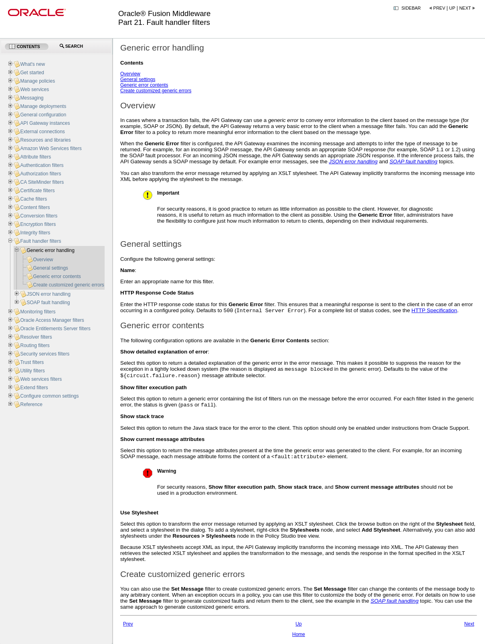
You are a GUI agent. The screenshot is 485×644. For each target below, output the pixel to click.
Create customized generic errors (155, 90)
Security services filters (44, 354)
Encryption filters (38, 224)
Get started (32, 72)
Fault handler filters (40, 241)
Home (298, 638)
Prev (439, 8)
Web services (34, 89)
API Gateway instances (45, 123)
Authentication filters (41, 165)
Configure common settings (49, 396)
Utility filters (32, 371)
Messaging (31, 98)
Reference (31, 404)
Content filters (35, 207)
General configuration (43, 115)
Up (452, 8)
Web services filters (41, 379)
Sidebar (411, 8)
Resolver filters (36, 337)
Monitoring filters (37, 312)
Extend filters (34, 387)
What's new (32, 64)
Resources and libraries (45, 140)
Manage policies (37, 81)
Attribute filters (35, 157)
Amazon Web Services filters (50, 148)
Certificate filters (37, 190)
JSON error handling (48, 294)
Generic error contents (144, 85)
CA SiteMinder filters (42, 182)
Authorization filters (40, 174)
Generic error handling (50, 250)
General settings (137, 79)
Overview (130, 74)
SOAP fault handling (48, 302)
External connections (42, 131)
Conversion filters (38, 216)
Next (465, 8)
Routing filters (34, 345)
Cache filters (33, 199)
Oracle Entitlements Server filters (55, 328)
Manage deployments (43, 106)
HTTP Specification (434, 311)
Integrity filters (35, 233)
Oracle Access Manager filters (52, 320)
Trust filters (32, 362)
